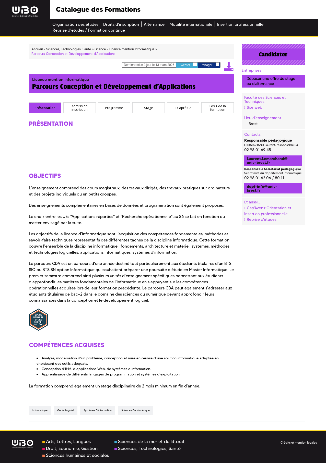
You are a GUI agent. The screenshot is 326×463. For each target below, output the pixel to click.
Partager (210, 65)
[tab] (45, 107)
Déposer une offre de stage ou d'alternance (271, 81)
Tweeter (188, 65)
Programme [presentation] (114, 107)
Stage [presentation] (148, 107)
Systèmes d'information (98, 410)
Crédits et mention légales (299, 442)
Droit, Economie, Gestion (70, 448)
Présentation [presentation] (44, 107)
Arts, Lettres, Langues (66, 441)
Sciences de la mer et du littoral (149, 441)
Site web (254, 107)
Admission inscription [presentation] (80, 107)
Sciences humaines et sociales (75, 455)
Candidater (273, 54)
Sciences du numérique (135, 410)
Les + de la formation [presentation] (217, 107)
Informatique (40, 410)
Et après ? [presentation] (183, 107)
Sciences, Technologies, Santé (147, 448)
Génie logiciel (65, 410)
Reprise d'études (261, 219)
